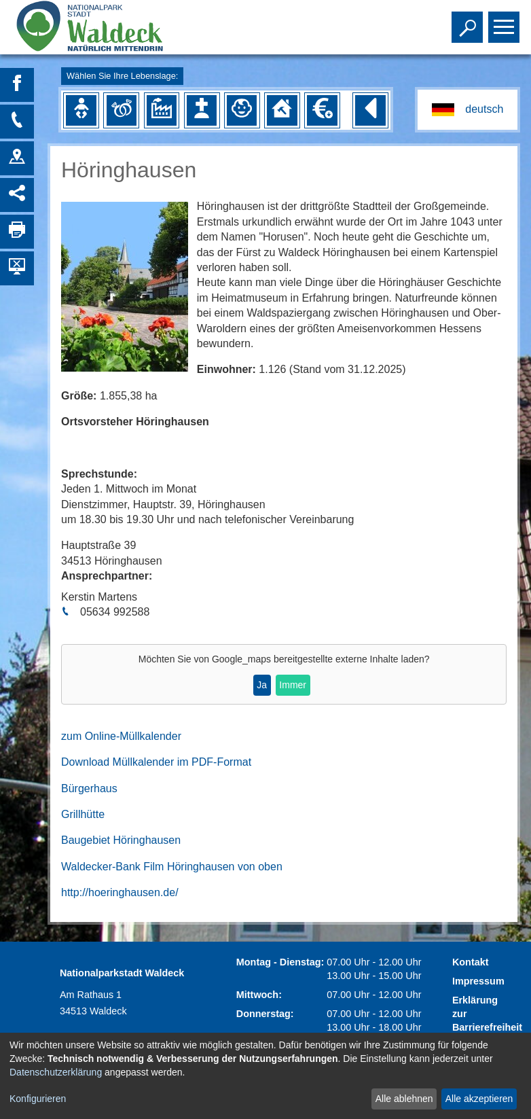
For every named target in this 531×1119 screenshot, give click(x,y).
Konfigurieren (38, 1098)
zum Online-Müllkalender (121, 736)
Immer (292, 684)
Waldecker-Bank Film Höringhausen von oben (171, 866)
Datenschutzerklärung (56, 1072)
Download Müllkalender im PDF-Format (156, 762)
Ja (262, 684)
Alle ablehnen (404, 1098)
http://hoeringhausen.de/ (120, 892)
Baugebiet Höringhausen (121, 840)
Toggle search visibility (469, 21)
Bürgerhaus (89, 788)
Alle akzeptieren (479, 1098)
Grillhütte (83, 814)
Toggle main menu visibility (505, 21)
